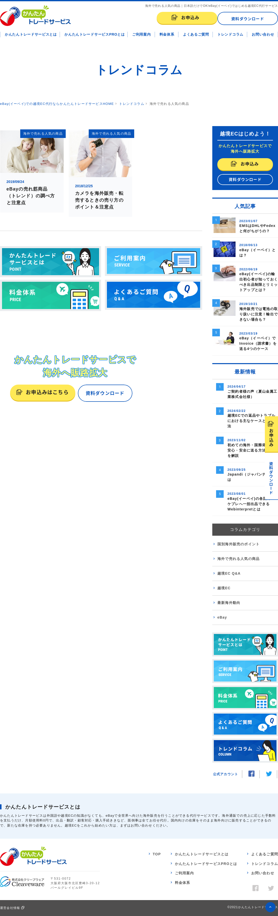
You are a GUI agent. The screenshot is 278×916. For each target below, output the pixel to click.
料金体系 (166, 34)
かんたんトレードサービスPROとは (94, 34)
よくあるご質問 (196, 34)
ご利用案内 (141, 34)
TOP (157, 854)
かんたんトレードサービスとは (31, 34)
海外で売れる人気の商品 (238, 559)
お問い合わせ (263, 34)
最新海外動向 (228, 603)
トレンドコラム (230, 34)
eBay (222, 617)
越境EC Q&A (229, 573)
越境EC (223, 588)
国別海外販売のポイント (238, 544)
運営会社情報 (10, 908)
